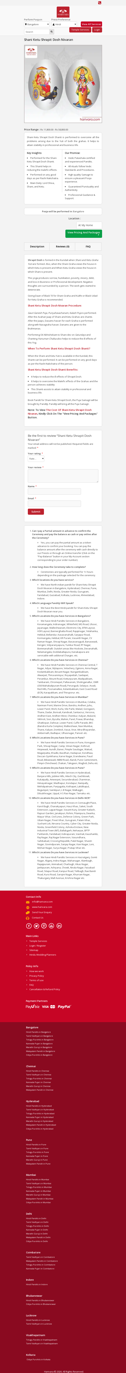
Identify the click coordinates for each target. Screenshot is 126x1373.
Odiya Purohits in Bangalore (39, 1054)
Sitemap (33, 949)
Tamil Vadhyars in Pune (37, 1148)
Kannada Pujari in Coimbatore (40, 1268)
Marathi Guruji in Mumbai (38, 1194)
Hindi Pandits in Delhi (36, 1217)
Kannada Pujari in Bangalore (39, 1043)
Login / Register (37, 945)
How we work (36, 970)
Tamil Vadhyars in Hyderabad (40, 1109)
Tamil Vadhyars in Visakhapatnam (42, 1343)
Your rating (35, 453)
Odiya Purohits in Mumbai (38, 1201)
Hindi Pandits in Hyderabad (39, 1105)
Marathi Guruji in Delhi (37, 1233)
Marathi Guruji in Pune (37, 1159)
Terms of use (36, 979)
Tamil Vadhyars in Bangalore (39, 1035)
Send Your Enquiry (42, 911)
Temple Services (80, 29)
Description (37, 246)
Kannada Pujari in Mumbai (38, 1190)
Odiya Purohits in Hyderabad (39, 1128)
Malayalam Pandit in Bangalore (40, 1050)
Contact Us (37, 917)
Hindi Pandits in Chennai (37, 1070)
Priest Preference (60, 19)
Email (32, 497)
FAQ (88, 246)
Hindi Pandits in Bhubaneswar (40, 1299)
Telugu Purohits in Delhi (37, 1225)
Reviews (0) (62, 246)
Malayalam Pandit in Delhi (38, 1236)
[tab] (37, 246)
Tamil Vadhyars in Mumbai (38, 1182)
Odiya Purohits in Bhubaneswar (41, 1303)
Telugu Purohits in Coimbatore (40, 1264)
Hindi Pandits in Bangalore (38, 1031)
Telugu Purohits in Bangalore (40, 1039)
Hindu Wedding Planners (42, 954)
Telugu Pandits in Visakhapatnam (41, 1339)
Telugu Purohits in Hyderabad (40, 1113)
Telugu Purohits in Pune (37, 1151)
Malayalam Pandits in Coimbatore (42, 1260)
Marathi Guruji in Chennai (38, 1085)
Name (32, 485)
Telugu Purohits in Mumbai (39, 1186)
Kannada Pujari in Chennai (38, 1081)
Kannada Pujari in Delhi (37, 1229)
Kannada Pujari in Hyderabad (40, 1116)
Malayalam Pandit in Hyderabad (41, 1124)
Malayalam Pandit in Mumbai (39, 1198)
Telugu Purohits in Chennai (39, 1078)
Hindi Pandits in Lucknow (38, 1319)
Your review (36, 466)
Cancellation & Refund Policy (44, 988)
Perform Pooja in (33, 19)
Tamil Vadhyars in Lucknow (39, 1323)
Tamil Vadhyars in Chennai (38, 1074)
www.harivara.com (42, 906)
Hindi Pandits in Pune (36, 1144)
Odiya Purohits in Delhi (37, 1240)
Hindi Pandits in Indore (37, 1283)
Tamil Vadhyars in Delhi (37, 1221)
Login (97, 29)
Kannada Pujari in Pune (37, 1155)
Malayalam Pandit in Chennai (39, 1089)
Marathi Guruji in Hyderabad (39, 1120)
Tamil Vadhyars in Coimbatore (40, 1256)
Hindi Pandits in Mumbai (37, 1179)
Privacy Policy (36, 975)
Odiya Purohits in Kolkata (38, 1359)
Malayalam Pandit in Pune (38, 1163)
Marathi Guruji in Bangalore (39, 1046)
